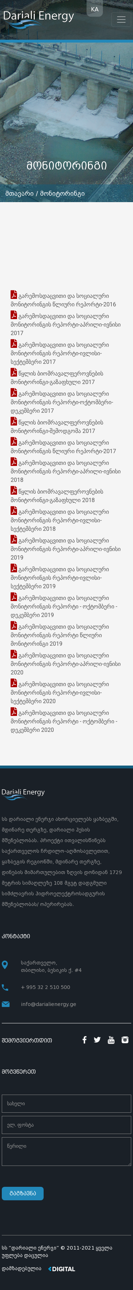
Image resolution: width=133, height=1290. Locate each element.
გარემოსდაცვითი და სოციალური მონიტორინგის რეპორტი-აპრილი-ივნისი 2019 (66, 549)
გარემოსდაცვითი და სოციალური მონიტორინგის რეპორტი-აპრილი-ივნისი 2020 (66, 664)
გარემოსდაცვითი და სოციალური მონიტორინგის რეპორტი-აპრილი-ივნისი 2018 (66, 471)
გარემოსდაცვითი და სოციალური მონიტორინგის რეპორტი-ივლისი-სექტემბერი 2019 (60, 578)
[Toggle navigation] (121, 19)
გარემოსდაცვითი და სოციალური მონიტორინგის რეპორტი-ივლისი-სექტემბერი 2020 (60, 693)
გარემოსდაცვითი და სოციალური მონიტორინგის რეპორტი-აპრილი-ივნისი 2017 (66, 325)
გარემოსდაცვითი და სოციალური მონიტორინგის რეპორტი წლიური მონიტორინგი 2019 (60, 635)
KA (95, 9)
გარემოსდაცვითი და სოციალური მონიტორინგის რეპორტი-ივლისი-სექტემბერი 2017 (60, 353)
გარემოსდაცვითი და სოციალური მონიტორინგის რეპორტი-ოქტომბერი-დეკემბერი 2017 (62, 402)
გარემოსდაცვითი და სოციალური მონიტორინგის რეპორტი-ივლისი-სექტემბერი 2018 (60, 520)
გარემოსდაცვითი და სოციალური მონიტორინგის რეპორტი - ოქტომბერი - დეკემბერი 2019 (64, 606)
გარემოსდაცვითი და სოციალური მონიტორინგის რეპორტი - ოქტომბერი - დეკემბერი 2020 (64, 721)
